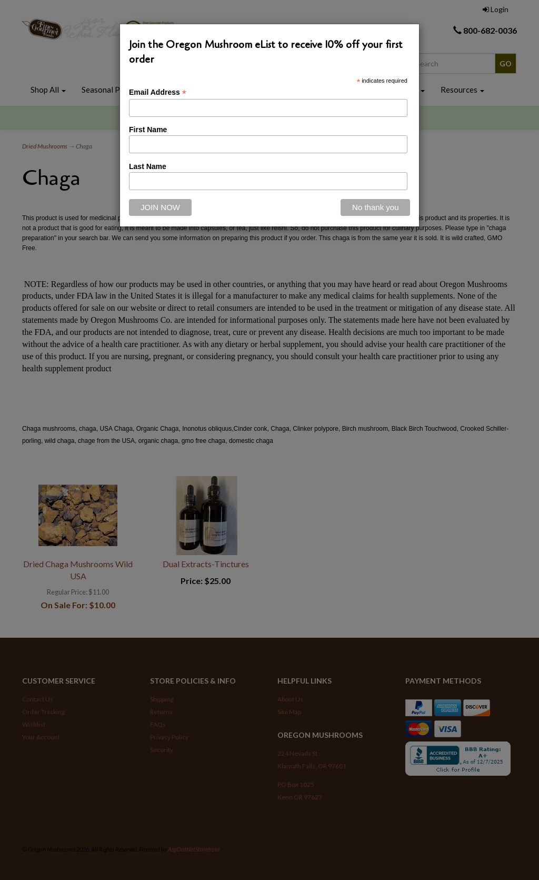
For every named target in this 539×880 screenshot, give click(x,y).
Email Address (157, 92)
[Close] (375, 207)
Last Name (147, 166)
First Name (148, 129)
